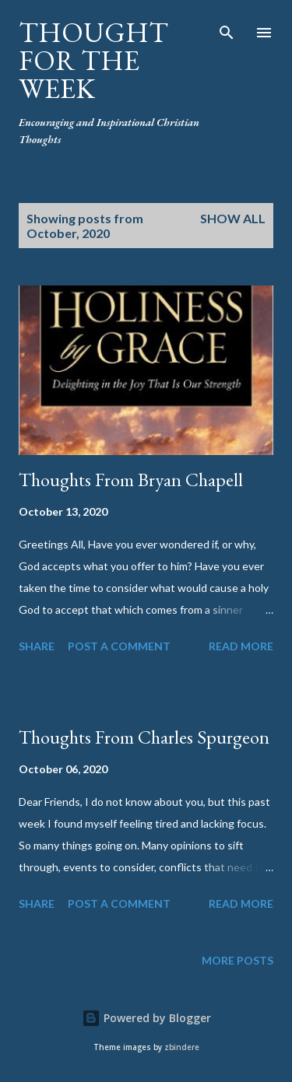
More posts (237, 960)
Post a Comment (119, 646)
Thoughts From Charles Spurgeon (144, 737)
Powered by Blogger (146, 1017)
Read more (241, 646)
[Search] (226, 28)
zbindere (181, 1047)
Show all (233, 218)
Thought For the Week (93, 60)
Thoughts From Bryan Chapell (131, 479)
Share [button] (37, 646)
